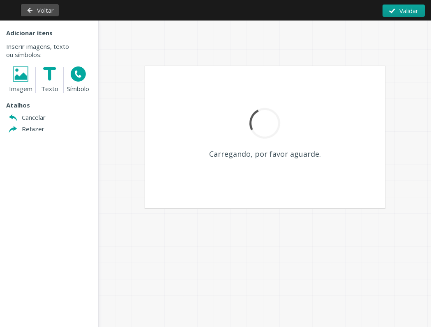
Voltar (45, 10)
